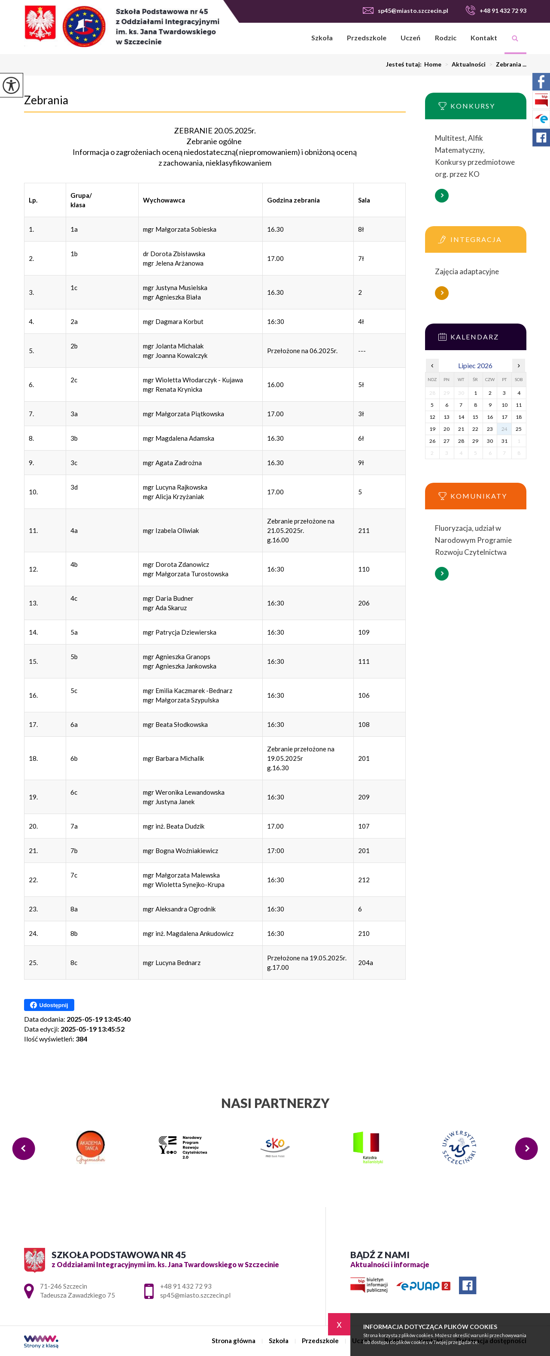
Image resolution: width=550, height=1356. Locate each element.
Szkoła (322, 37)
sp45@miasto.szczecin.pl (405, 10)
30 (490, 441)
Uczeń (410, 37)
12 (432, 417)
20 (447, 429)
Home (432, 64)
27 (447, 441)
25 (519, 429)
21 (461, 429)
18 (519, 417)
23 (490, 429)
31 (504, 441)
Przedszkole (366, 37)
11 (519, 405)
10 (504, 405)
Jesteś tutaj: (405, 64)
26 (432, 441)
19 (432, 429)
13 (447, 417)
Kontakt (484, 37)
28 (461, 441)
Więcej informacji (442, 196)
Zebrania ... (506, 64)
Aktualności (463, 64)
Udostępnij (49, 1005)
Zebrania (46, 100)
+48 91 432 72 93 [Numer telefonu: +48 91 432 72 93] (186, 1286)
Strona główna (293, 38)
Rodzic (445, 37)
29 (475, 441)
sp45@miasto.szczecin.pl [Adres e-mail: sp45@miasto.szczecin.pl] (195, 1295)
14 (461, 417)
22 (475, 429)
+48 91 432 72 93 (495, 10)
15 (475, 417)
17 (504, 417)
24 (504, 429)
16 (490, 417)
